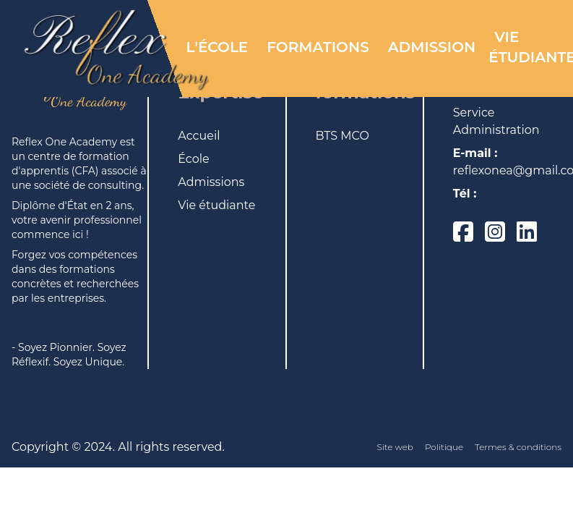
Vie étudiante (216, 205)
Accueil (199, 136)
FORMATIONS (318, 47)
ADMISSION (432, 47)
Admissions (211, 182)
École (193, 159)
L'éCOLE (217, 47)
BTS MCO (342, 136)
